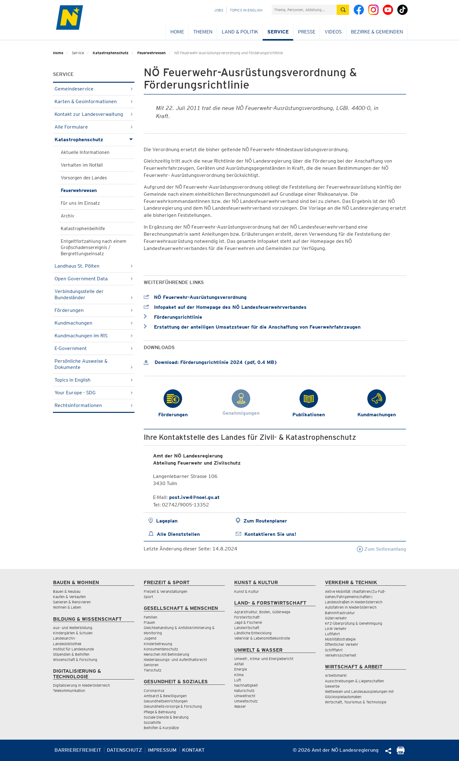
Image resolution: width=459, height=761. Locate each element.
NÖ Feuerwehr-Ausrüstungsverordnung (195, 297)
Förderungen (94, 310)
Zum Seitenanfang (381, 549)
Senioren (151, 665)
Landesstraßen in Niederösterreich (353, 602)
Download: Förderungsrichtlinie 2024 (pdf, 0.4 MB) (210, 362)
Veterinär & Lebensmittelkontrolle (262, 638)
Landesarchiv (64, 638)
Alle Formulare (94, 127)
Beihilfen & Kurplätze (161, 727)
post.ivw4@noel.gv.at (194, 497)
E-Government (94, 348)
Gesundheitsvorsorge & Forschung (173, 706)
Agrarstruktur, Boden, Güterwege (262, 612)
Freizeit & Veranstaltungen (165, 591)
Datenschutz (124, 750)
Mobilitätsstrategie (340, 639)
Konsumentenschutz (161, 649)
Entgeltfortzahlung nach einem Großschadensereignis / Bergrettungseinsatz (93, 247)
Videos (333, 32)
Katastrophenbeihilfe (83, 228)
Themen (202, 32)
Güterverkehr (336, 618)
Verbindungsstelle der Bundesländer (94, 294)
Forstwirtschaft (247, 617)
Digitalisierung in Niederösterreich (81, 685)
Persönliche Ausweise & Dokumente (94, 364)
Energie (240, 669)
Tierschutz (152, 670)
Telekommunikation (69, 690)
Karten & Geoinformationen (94, 101)
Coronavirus (154, 690)
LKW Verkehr (336, 628)
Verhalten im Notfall (82, 165)
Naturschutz (244, 690)
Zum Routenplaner (265, 521)
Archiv (67, 216)
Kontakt (193, 750)
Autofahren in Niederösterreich (351, 607)
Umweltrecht (244, 695)
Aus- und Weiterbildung (72, 627)
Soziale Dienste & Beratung (166, 717)
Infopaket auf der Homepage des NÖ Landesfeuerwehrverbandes (225, 307)
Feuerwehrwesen (151, 52)
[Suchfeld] (304, 10)
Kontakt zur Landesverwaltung (94, 114)
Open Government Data (94, 279)
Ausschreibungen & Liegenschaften (354, 681)
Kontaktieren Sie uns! (270, 534)
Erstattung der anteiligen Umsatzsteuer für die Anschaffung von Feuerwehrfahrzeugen (252, 327)
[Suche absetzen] (343, 10)
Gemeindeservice (94, 89)
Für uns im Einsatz (80, 203)
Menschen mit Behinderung (166, 654)
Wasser (240, 706)
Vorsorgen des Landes (84, 178)
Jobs (218, 10)
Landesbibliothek (67, 643)
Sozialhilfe (152, 722)
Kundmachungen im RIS (94, 336)
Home (177, 32)
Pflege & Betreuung (160, 712)
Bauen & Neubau (67, 591)
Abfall (239, 664)
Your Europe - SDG (94, 393)
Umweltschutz (246, 701)
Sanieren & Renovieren (72, 602)
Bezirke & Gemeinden (377, 32)
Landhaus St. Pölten (94, 266)
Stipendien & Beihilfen (71, 654)
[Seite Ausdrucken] (400, 752)
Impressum (162, 750)
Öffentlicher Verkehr (341, 644)
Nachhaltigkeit (246, 685)
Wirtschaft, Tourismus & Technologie (355, 702)
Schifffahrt (334, 650)
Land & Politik (240, 32)
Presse (306, 32)
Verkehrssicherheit (340, 655)
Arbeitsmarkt (336, 675)
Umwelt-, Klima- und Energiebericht (263, 658)
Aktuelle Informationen (85, 152)
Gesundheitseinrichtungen (166, 701)
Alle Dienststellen (178, 534)
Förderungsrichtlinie (173, 317)
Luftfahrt (332, 634)
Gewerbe (332, 686)
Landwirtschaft (246, 627)
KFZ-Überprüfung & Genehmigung (353, 623)
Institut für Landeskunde (73, 649)
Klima (238, 674)
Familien (150, 617)
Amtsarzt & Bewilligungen (165, 695)
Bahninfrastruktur (340, 612)
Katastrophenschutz (111, 52)
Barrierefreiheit (78, 750)
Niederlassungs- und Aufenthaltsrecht (175, 659)
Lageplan (166, 521)
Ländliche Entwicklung (253, 633)
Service (278, 32)
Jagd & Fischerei (248, 622)
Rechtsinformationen (94, 405)
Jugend (150, 638)
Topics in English (246, 10)
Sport (148, 596)
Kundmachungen (94, 323)
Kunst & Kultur (246, 591)
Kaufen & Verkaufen (69, 596)
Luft (237, 680)
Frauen (149, 622)
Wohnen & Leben (67, 607)
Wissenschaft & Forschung (75, 659)
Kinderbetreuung (158, 643)
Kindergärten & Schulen (73, 633)
